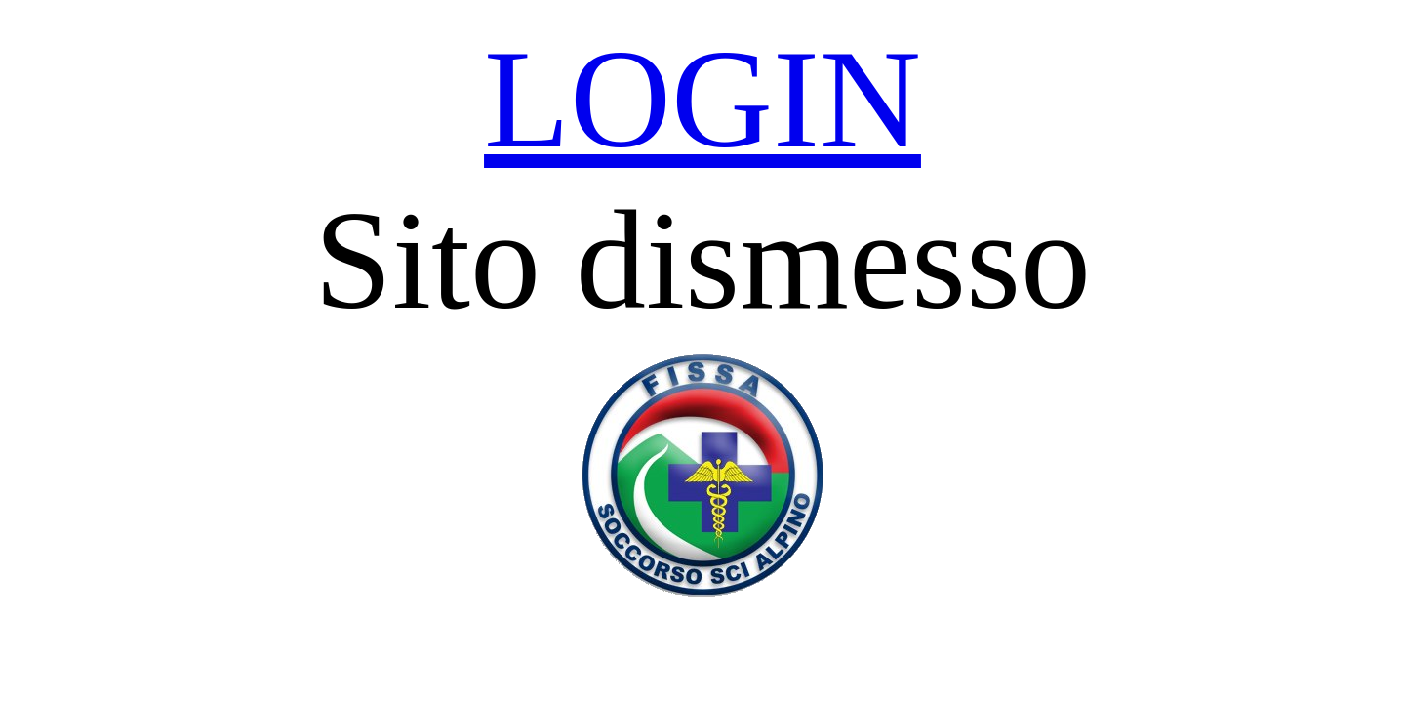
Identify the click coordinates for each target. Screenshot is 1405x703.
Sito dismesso (702, 260)
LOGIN (702, 99)
